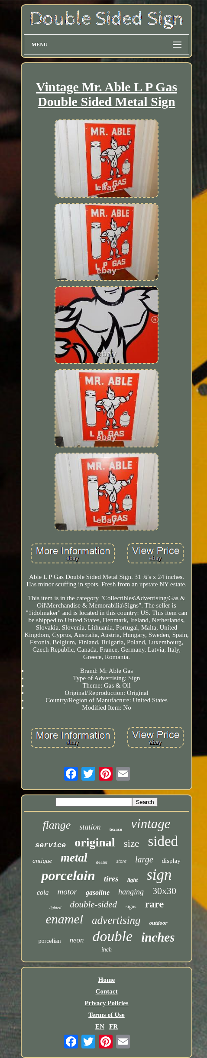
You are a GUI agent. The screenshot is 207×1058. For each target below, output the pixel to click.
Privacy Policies (106, 1003)
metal (74, 857)
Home (106, 979)
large (144, 859)
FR (113, 1026)
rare (154, 904)
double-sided (93, 904)
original (94, 842)
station (89, 827)
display (171, 860)
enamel (64, 919)
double (113, 936)
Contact (107, 991)
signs (131, 907)
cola (43, 892)
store (121, 861)
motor (67, 891)
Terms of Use (106, 1014)
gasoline (98, 892)
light (132, 880)
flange (56, 825)
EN (99, 1026)
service (50, 845)
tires (111, 878)
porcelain (68, 875)
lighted (55, 907)
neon (77, 940)
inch (106, 949)
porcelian (49, 941)
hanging (131, 892)
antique (42, 860)
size (131, 843)
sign (158, 874)
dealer (102, 862)
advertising (116, 920)
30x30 (164, 890)
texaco (115, 829)
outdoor (158, 923)
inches (158, 937)
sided (163, 841)
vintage (150, 823)
